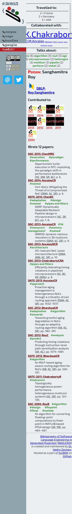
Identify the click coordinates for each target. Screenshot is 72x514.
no (27, 55)
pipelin (54, 62)
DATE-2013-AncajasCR (42, 280)
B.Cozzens (50, 45)
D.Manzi (65, 41)
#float (34, 410)
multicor (39, 62)
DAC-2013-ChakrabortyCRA (45, 260)
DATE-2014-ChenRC (40, 196)
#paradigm (56, 157)
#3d (60, 224)
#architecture (39, 247)
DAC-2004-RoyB (38, 403)
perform (38, 65)
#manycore (37, 227)
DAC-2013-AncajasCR (42, 224)
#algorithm (57, 311)
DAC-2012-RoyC (38, 335)
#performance (39, 160)
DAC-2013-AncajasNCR (43, 244)
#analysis (57, 335)
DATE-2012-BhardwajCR (43, 355)
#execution (37, 157)
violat (52, 65)
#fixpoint (51, 407)
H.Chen (55, 41)
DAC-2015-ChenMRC (41, 153)
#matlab (48, 410)
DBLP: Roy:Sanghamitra (41, 90)
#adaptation (38, 200)
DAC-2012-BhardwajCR (43, 307)
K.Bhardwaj (48, 42)
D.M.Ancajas (35, 41)
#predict (35, 338)
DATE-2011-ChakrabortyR (44, 376)
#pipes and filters (56, 203)
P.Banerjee (60, 41)
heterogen (61, 59)
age (64, 55)
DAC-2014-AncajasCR (42, 180)
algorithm (40, 55)
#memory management (45, 229)
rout (54, 55)
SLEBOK (63, 452)
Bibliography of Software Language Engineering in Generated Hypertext (51, 440)
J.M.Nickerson (44, 45)
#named (35, 183)
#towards (36, 314)
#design (55, 200)
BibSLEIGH (64, 443)
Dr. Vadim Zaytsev (62, 448)
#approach (37, 283)
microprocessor (39, 59)
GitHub (67, 456)
